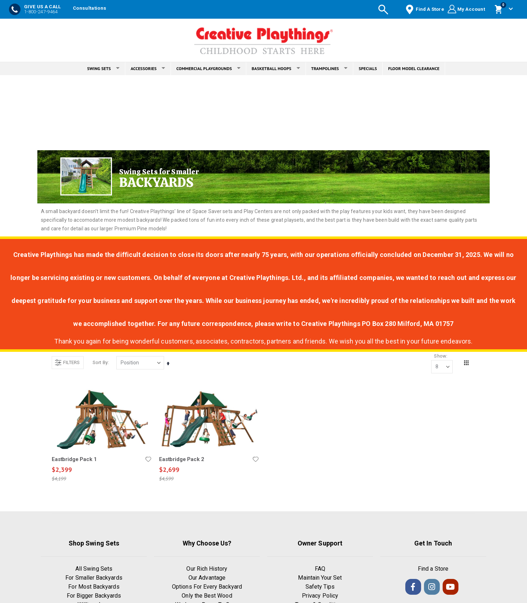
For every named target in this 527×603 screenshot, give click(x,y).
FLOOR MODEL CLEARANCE (413, 68)
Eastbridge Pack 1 (74, 459)
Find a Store (433, 569)
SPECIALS (368, 68)
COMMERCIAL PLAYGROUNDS (208, 68)
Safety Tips (320, 587)
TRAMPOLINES (329, 68)
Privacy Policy (320, 596)
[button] (148, 459)
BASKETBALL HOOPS (276, 68)
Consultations (89, 8)
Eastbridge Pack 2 (181, 459)
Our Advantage (206, 578)
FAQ (320, 569)
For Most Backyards (93, 587)
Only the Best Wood (207, 596)
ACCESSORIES (148, 68)
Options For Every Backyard (207, 587)
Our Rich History (206, 569)
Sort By (100, 362)
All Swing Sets (93, 569)
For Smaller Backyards (93, 578)
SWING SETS (103, 68)
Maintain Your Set (320, 578)
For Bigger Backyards (94, 596)
